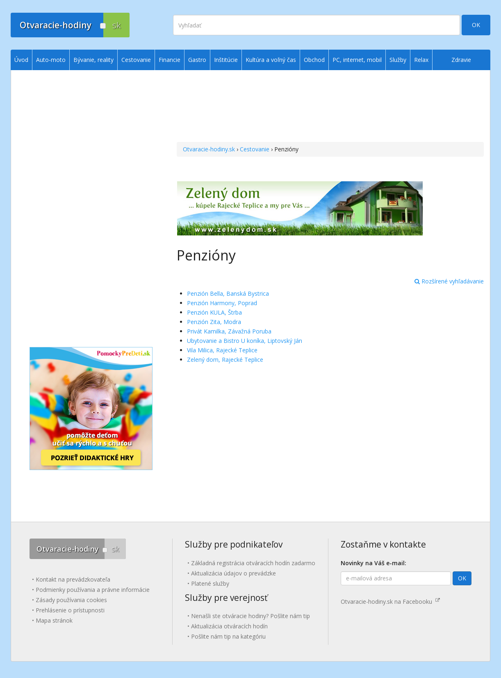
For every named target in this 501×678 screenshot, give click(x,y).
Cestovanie (254, 149)
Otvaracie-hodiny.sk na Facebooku (390, 601)
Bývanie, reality (93, 60)
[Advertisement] (330, 107)
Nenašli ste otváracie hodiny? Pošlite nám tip (250, 616)
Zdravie (461, 60)
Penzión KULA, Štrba (214, 312)
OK (476, 25)
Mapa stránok (54, 620)
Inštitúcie (226, 60)
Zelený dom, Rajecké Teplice (225, 359)
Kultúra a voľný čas (271, 60)
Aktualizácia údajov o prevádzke (233, 573)
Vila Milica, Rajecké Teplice (222, 350)
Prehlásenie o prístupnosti (70, 610)
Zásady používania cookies (71, 600)
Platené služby (210, 583)
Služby (397, 60)
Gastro (197, 60)
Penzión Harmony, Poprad (222, 303)
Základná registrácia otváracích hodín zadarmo (253, 563)
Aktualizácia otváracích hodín (229, 626)
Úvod (21, 60)
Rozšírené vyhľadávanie (449, 281)
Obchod (314, 60)
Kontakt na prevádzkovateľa (73, 579)
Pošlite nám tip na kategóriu (228, 636)
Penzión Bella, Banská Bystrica (228, 293)
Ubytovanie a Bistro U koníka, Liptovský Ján (244, 341)
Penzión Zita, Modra (214, 322)
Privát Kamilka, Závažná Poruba (229, 331)
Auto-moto (51, 60)
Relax (421, 60)
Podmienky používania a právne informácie (93, 590)
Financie (169, 60)
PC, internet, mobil (357, 60)
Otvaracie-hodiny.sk (209, 149)
